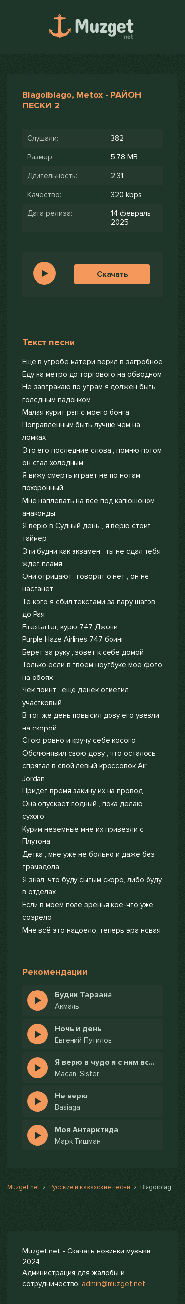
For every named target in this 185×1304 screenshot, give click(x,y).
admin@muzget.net (113, 1283)
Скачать (112, 274)
